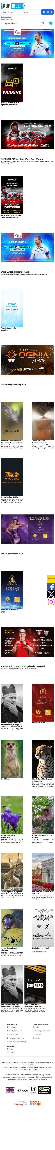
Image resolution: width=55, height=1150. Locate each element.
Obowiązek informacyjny (18, 1041)
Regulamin (13, 1027)
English (11, 1052)
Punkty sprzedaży (15, 1030)
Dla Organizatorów (42, 1030)
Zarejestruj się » (6, 17)
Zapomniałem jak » (7, 19)
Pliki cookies (13, 1034)
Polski (11, 1048)
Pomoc (37, 1038)
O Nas (37, 1027)
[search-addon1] (20, 23)
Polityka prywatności (16, 1038)
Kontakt (38, 1034)
